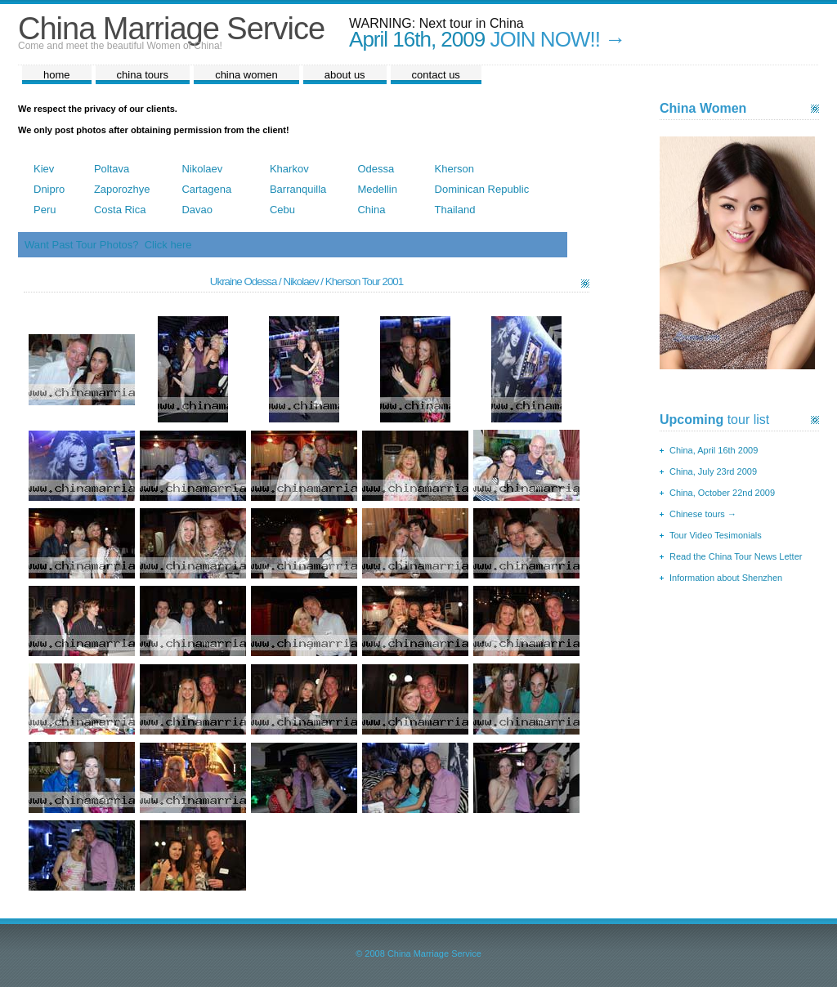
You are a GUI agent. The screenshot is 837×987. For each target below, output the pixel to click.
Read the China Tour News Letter (735, 556)
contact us (436, 75)
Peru (45, 209)
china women (246, 75)
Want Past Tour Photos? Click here (108, 245)
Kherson (454, 169)
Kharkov (289, 169)
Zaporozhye (122, 189)
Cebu (282, 209)
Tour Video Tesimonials (715, 535)
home (56, 75)
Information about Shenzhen (725, 578)
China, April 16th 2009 (713, 450)
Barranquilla (298, 189)
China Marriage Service (171, 28)
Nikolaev (201, 169)
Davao (197, 209)
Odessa (375, 169)
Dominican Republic (482, 189)
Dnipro (49, 189)
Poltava (111, 169)
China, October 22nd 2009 (722, 493)
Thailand (455, 209)
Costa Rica (120, 209)
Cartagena (206, 189)
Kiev (44, 169)
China (371, 209)
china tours (143, 75)
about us (345, 75)
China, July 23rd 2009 (713, 471)
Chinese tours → (702, 514)
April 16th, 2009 (417, 39)
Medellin (376, 189)
